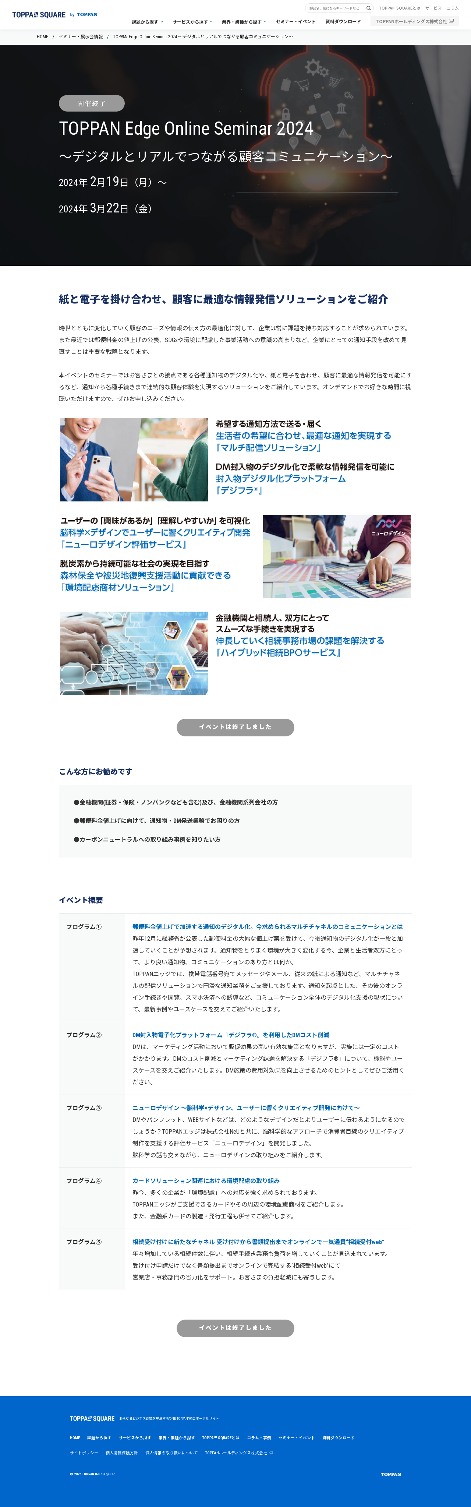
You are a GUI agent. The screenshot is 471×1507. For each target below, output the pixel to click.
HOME (42, 36)
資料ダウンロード (343, 21)
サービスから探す (190, 21)
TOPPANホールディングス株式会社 (239, 1453)
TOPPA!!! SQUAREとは (400, 8)
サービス (433, 8)
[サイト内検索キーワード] (336, 8)
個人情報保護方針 (122, 1453)
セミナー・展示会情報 (81, 36)
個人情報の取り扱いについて (171, 1453)
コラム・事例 (259, 1438)
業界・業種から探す (242, 21)
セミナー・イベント (296, 21)
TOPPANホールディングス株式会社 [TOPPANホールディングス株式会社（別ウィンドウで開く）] (411, 21)
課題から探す (145, 21)
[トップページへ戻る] (55, 14)
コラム (453, 8)
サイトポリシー (84, 1453)
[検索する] (371, 8)
